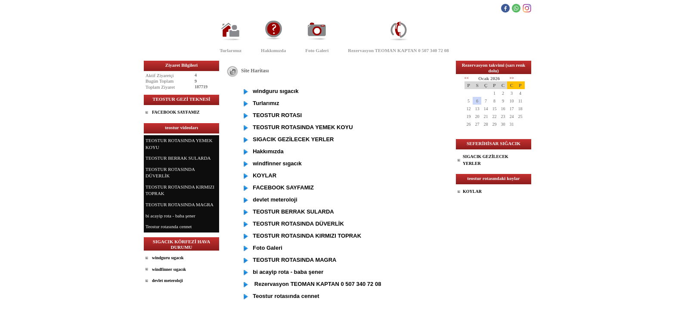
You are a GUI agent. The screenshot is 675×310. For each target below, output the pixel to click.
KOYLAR (472, 191)
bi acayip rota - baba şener (170, 215)
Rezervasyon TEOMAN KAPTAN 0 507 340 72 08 (398, 50)
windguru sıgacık (168, 257)
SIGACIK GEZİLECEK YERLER (485, 160)
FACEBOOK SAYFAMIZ (176, 112)
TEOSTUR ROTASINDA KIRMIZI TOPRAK (180, 190)
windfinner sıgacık (169, 269)
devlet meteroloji (167, 280)
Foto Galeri (316, 50)
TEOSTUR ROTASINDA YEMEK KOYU (179, 144)
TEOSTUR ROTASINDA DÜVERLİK (170, 173)
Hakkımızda (273, 50)
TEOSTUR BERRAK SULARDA (178, 158)
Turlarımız (231, 50)
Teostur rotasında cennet (169, 226)
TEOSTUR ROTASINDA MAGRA (180, 204)
